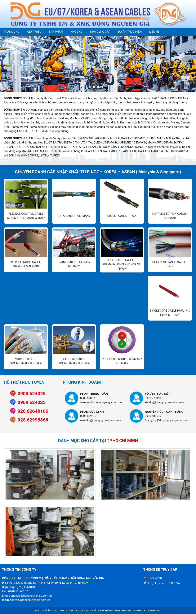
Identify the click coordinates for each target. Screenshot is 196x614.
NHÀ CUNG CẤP (100, 31)
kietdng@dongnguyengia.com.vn (165, 402)
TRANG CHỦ (12, 31)
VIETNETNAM (154, 610)
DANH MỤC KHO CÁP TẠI (98, 440)
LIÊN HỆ (154, 31)
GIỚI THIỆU (34, 31)
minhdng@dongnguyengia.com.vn (101, 420)
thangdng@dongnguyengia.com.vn (166, 420)
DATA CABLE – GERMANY (74, 216)
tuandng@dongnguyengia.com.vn (101, 402)
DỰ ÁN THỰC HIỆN (130, 31)
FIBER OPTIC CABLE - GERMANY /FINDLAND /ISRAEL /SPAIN (121, 264)
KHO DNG (76, 31)
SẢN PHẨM (56, 31)
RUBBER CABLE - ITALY (122, 216)
